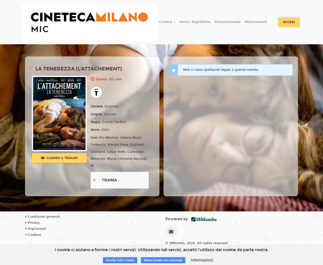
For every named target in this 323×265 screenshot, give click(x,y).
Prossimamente (227, 22)
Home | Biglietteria (194, 22)
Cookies (33, 235)
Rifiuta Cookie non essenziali (163, 260)
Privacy (32, 223)
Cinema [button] (166, 22)
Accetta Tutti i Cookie (120, 260)
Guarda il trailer (59, 158)
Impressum (35, 229)
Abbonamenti (256, 22)
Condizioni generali (42, 217)
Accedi (289, 22)
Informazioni (202, 260)
